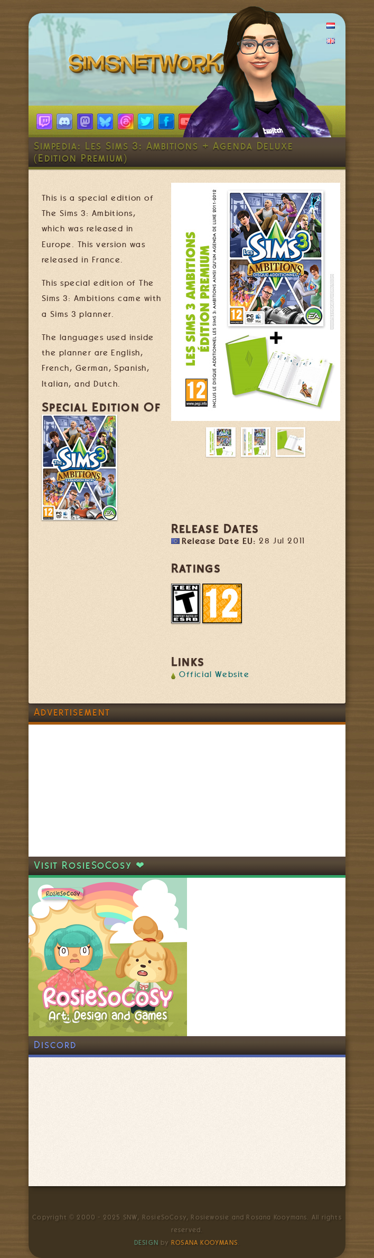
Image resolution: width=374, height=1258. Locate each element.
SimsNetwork (149, 66)
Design (146, 1242)
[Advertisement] (108, 791)
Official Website (214, 674)
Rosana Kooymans (204, 1242)
